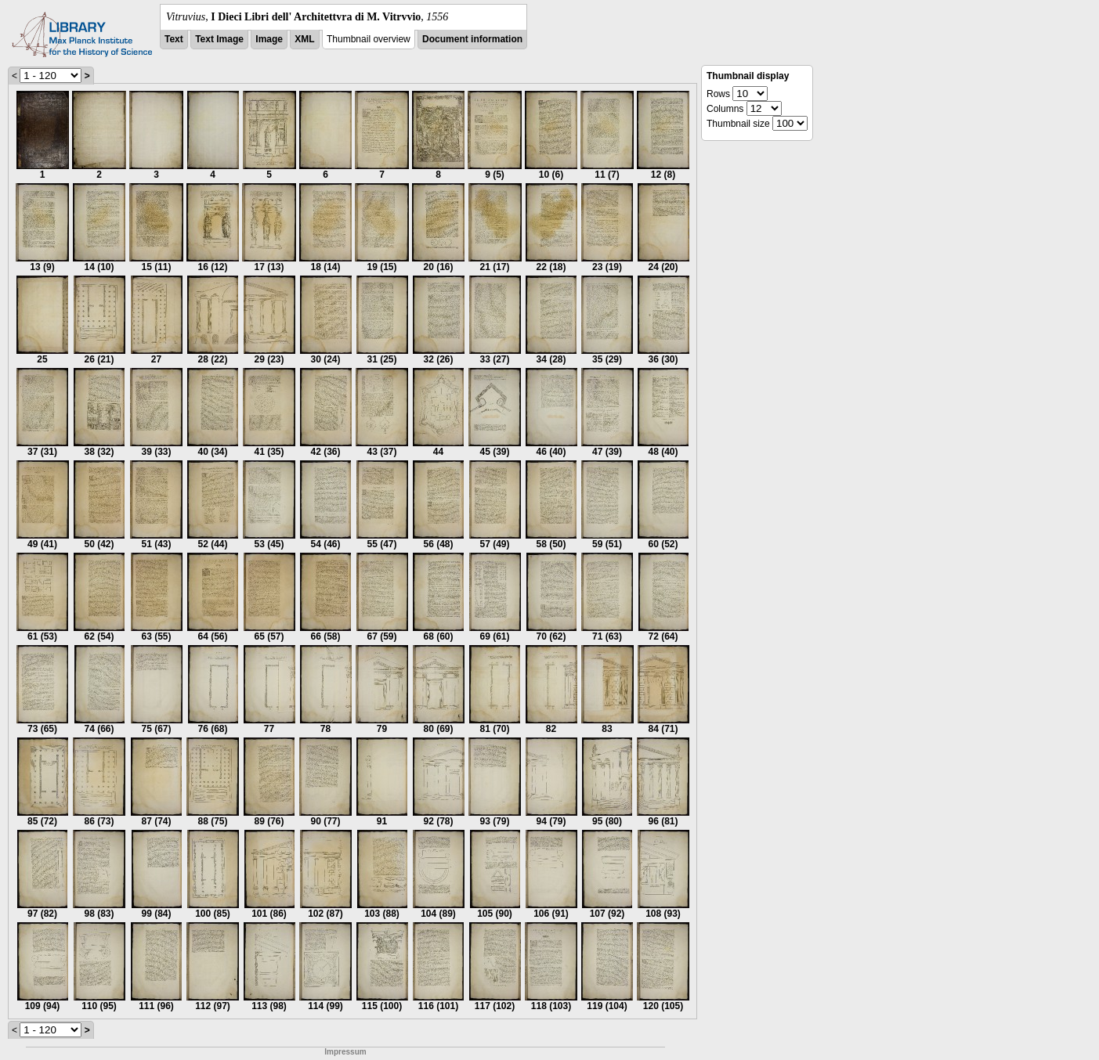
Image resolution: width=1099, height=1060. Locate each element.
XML (304, 39)
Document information (472, 39)
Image (269, 39)
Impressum (345, 1051)
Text (173, 39)
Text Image (219, 39)
